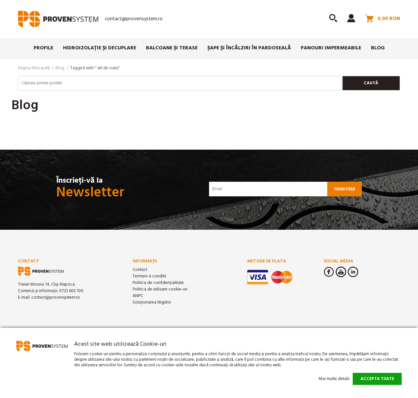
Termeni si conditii (149, 276)
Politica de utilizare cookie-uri (160, 289)
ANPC (138, 295)
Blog (378, 48)
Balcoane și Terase (172, 48)
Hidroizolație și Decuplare (99, 48)
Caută (371, 83)
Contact (140, 269)
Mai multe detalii (334, 379)
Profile (43, 48)
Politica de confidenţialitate (158, 282)
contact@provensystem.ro (134, 19)
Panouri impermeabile (331, 48)
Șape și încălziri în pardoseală (249, 48)
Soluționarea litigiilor (152, 302)
